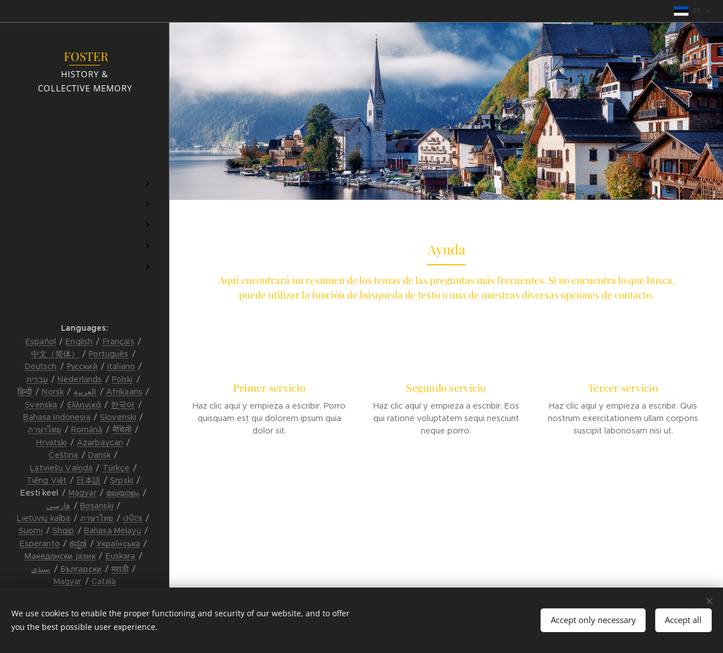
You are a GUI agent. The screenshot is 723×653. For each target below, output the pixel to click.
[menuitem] (84, 149)
